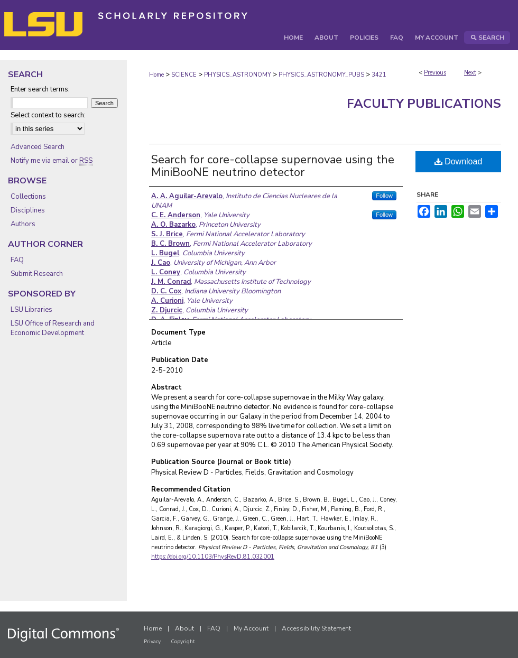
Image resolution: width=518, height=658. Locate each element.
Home (156, 75)
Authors (23, 224)
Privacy (152, 641)
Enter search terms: (40, 89)
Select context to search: (48, 115)
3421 (379, 75)
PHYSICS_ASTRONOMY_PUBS (321, 75)
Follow (384, 195)
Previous (435, 73)
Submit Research (37, 274)
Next (470, 73)
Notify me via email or (51, 160)
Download (458, 161)
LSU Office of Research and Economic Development (53, 328)
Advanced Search (37, 147)
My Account (251, 628)
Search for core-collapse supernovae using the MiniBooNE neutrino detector (272, 166)
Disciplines (28, 210)
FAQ (17, 260)
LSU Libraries (31, 309)
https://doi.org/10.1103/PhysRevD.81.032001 (212, 557)
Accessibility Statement (316, 628)
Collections (28, 196)
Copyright (183, 641)
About (184, 628)
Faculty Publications (424, 103)
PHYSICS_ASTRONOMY (237, 75)
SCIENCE (184, 75)
